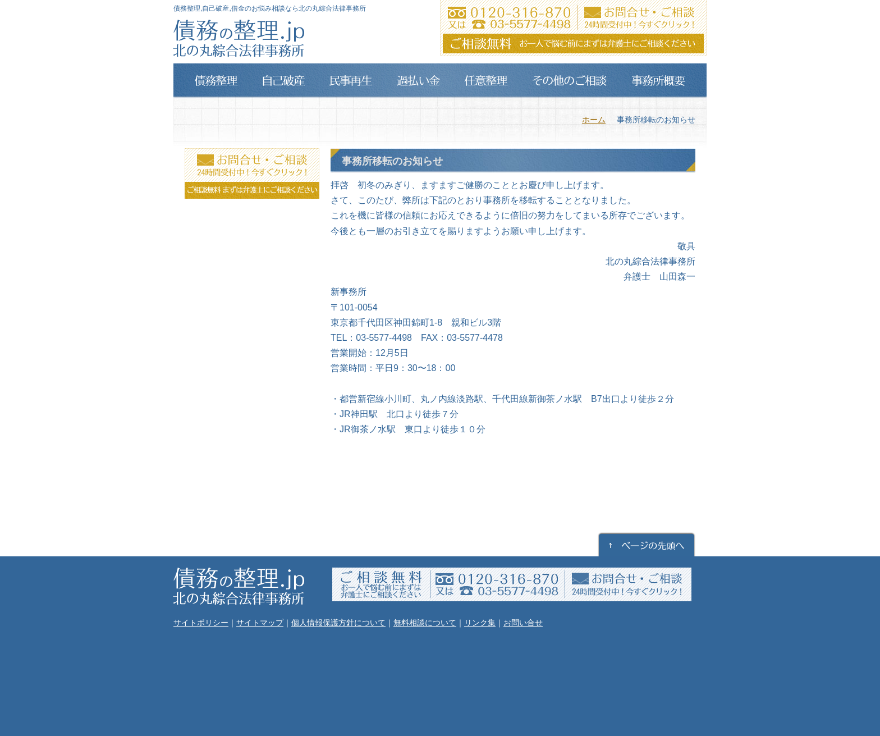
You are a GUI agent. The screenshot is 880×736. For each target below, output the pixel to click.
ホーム (594, 120)
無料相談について (424, 623)
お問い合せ (523, 623)
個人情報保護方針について (338, 623)
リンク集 (480, 623)
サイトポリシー (200, 623)
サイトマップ (259, 623)
